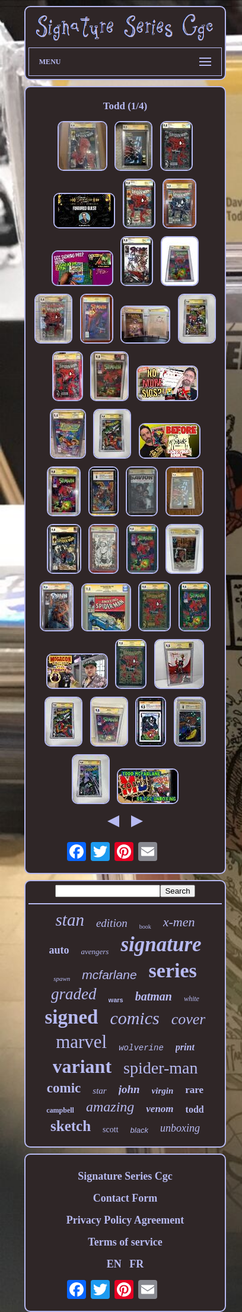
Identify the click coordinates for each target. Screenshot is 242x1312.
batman (153, 996)
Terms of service (125, 1242)
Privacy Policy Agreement (125, 1220)
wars (116, 999)
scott (110, 1129)
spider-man (160, 1068)
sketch (70, 1126)
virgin (163, 1090)
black (139, 1130)
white (191, 999)
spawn (61, 978)
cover (188, 1019)
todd (195, 1109)
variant (82, 1066)
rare (194, 1089)
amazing (110, 1106)
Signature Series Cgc (125, 1176)
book (145, 926)
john (129, 1089)
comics (134, 1018)
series (173, 970)
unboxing (180, 1128)
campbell (60, 1110)
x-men (179, 921)
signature (160, 944)
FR (136, 1264)
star (99, 1090)
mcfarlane (109, 974)
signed (71, 1017)
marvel (81, 1041)
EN (114, 1264)
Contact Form (125, 1198)
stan (70, 919)
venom (159, 1108)
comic (64, 1088)
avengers (95, 951)
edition (112, 923)
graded (74, 994)
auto (59, 950)
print (185, 1047)
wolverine (141, 1048)
